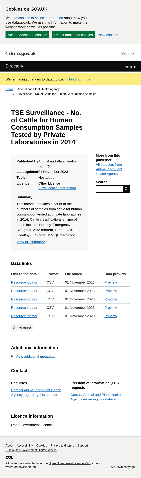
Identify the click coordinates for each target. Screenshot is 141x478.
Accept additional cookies (27, 35)
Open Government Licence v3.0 (69, 463)
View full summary (31, 242)
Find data (126, 188)
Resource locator (24, 282)
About (9, 445)
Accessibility (25, 445)
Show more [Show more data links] (22, 328)
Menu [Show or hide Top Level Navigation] (129, 66)
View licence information (57, 188)
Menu (126, 54)
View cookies (108, 35)
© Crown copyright (123, 466)
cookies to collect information (40, 18)
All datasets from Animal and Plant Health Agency (109, 169)
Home (9, 89)
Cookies (41, 445)
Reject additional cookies (73, 35)
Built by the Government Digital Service (31, 450)
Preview (110, 282)
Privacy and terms (62, 445)
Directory (14, 65)
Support (83, 445)
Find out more (80, 79)
